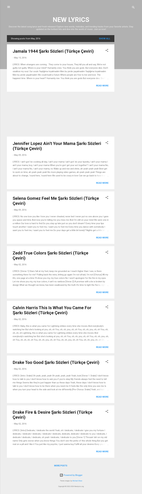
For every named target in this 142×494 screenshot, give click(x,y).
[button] (107, 51)
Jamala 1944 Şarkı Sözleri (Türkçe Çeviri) (53, 51)
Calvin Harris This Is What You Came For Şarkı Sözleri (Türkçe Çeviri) (52, 310)
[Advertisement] (126, 78)
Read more (102, 85)
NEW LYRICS (71, 19)
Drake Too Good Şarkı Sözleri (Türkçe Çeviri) (56, 362)
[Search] (133, 7)
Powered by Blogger (71, 475)
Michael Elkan (77, 481)
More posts (60, 465)
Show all (104, 38)
